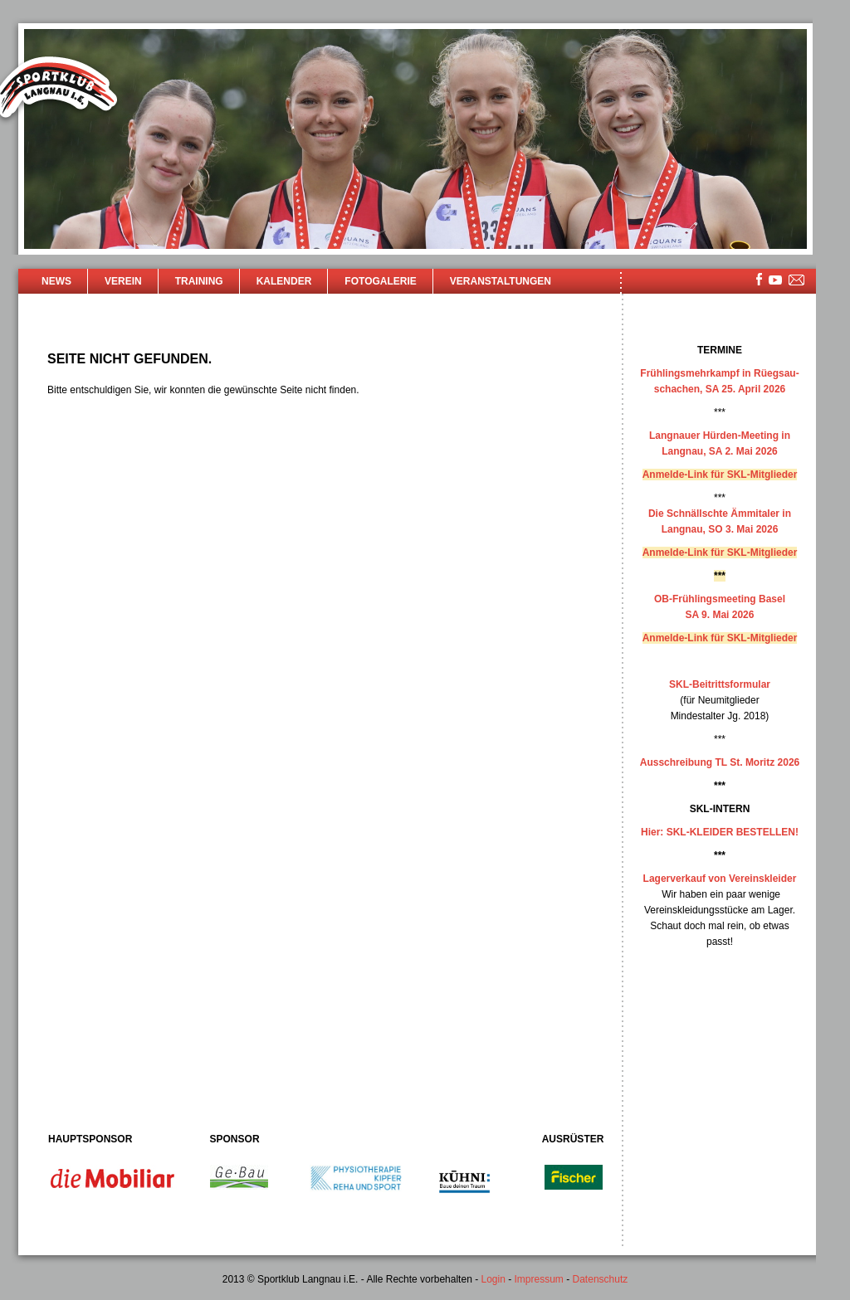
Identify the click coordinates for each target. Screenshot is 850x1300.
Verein (123, 281)
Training (199, 281)
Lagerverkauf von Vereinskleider (720, 878)
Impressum (539, 1279)
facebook (759, 279)
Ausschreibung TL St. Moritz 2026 (719, 762)
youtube (775, 280)
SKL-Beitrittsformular (719, 684)
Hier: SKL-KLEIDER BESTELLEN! (720, 832)
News (56, 281)
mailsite (797, 281)
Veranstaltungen (500, 281)
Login (493, 1279)
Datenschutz (600, 1279)
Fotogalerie (380, 281)
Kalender (284, 281)
